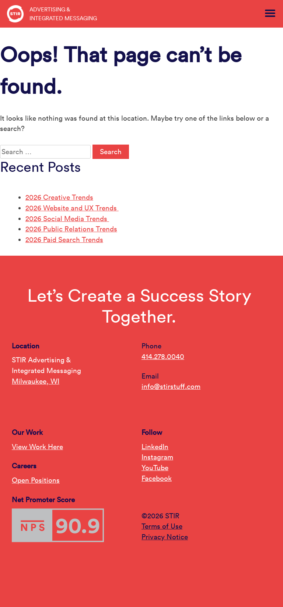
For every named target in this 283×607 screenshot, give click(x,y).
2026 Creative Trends (59, 197)
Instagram (157, 456)
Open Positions (36, 480)
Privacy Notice (165, 536)
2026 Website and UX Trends (72, 207)
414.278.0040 (163, 356)
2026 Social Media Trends (67, 218)
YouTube (155, 467)
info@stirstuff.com (171, 386)
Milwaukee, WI (35, 381)
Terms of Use (162, 526)
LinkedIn (155, 446)
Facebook (157, 478)
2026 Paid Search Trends (64, 239)
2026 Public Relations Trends (71, 228)
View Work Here (37, 446)
